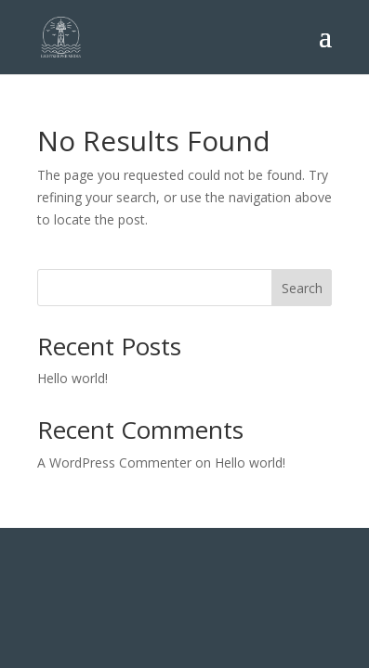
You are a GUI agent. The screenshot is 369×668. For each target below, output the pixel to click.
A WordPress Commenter (114, 462)
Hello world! (72, 378)
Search (302, 288)
